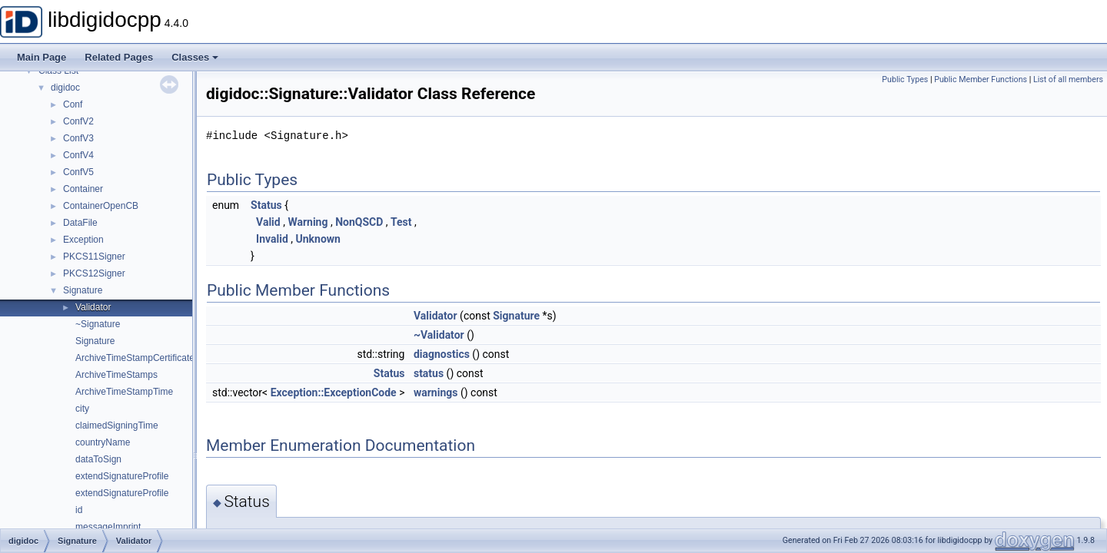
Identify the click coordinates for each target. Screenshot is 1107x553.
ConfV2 (78, 121)
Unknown (317, 239)
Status (266, 205)
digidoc (65, 87)
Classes (194, 57)
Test (401, 222)
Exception (83, 239)
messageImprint (108, 527)
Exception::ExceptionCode (334, 392)
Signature (82, 290)
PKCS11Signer (94, 256)
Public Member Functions (980, 79)
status (429, 373)
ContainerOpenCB (100, 205)
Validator (93, 307)
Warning (307, 222)
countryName (102, 442)
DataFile (80, 222)
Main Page (41, 57)
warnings (436, 392)
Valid (268, 222)
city (82, 408)
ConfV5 (78, 172)
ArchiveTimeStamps (116, 374)
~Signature (97, 324)
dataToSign (98, 459)
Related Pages (119, 57)
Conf (72, 104)
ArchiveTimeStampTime (124, 391)
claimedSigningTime (116, 425)
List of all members (1068, 79)
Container (83, 189)
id (78, 510)
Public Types (905, 79)
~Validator (439, 335)
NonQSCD (359, 222)
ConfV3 (78, 138)
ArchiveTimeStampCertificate (134, 358)
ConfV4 (78, 155)
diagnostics (442, 354)
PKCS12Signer (94, 273)
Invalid (272, 239)
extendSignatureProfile (121, 476)
